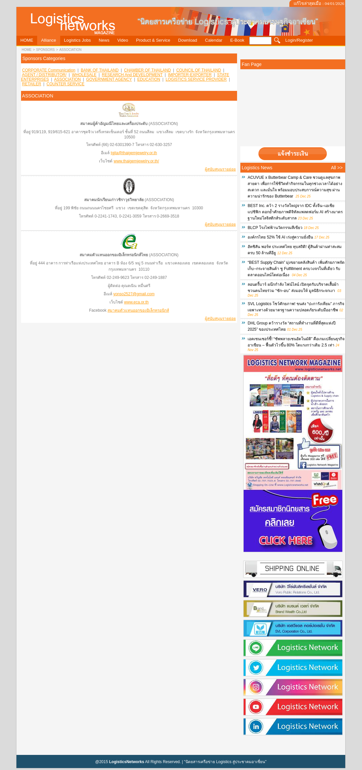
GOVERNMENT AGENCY (109, 79)
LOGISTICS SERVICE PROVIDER (196, 79)
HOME (27, 50)
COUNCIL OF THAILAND (198, 70)
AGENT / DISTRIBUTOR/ (44, 75)
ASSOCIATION (70, 50)
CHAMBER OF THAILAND (147, 70)
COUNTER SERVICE (65, 84)
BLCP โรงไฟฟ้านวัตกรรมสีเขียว (275, 227)
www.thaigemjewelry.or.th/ (136, 161)
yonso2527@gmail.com (134, 294)
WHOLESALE (84, 75)
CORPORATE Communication (48, 70)
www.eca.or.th (136, 302)
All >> (337, 167)
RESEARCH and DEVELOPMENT (132, 75)
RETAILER (31, 84)
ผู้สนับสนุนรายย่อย (220, 169)
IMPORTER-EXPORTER (190, 75)
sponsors (45, 50)
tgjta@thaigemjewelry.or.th (134, 153)
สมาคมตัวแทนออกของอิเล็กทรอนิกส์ (138, 310)
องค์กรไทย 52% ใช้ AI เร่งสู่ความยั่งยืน (280, 237)
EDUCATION (148, 79)
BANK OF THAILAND (100, 70)
